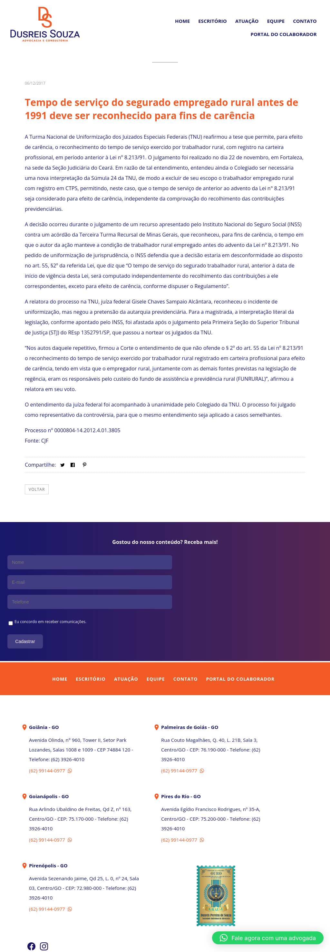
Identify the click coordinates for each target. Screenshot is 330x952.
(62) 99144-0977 (51, 730)
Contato (304, 21)
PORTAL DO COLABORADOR (283, 34)
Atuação (247, 21)
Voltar (37, 489)
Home (182, 21)
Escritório (212, 21)
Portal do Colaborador (240, 638)
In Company (180, 943)
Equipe (276, 21)
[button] (268, 937)
